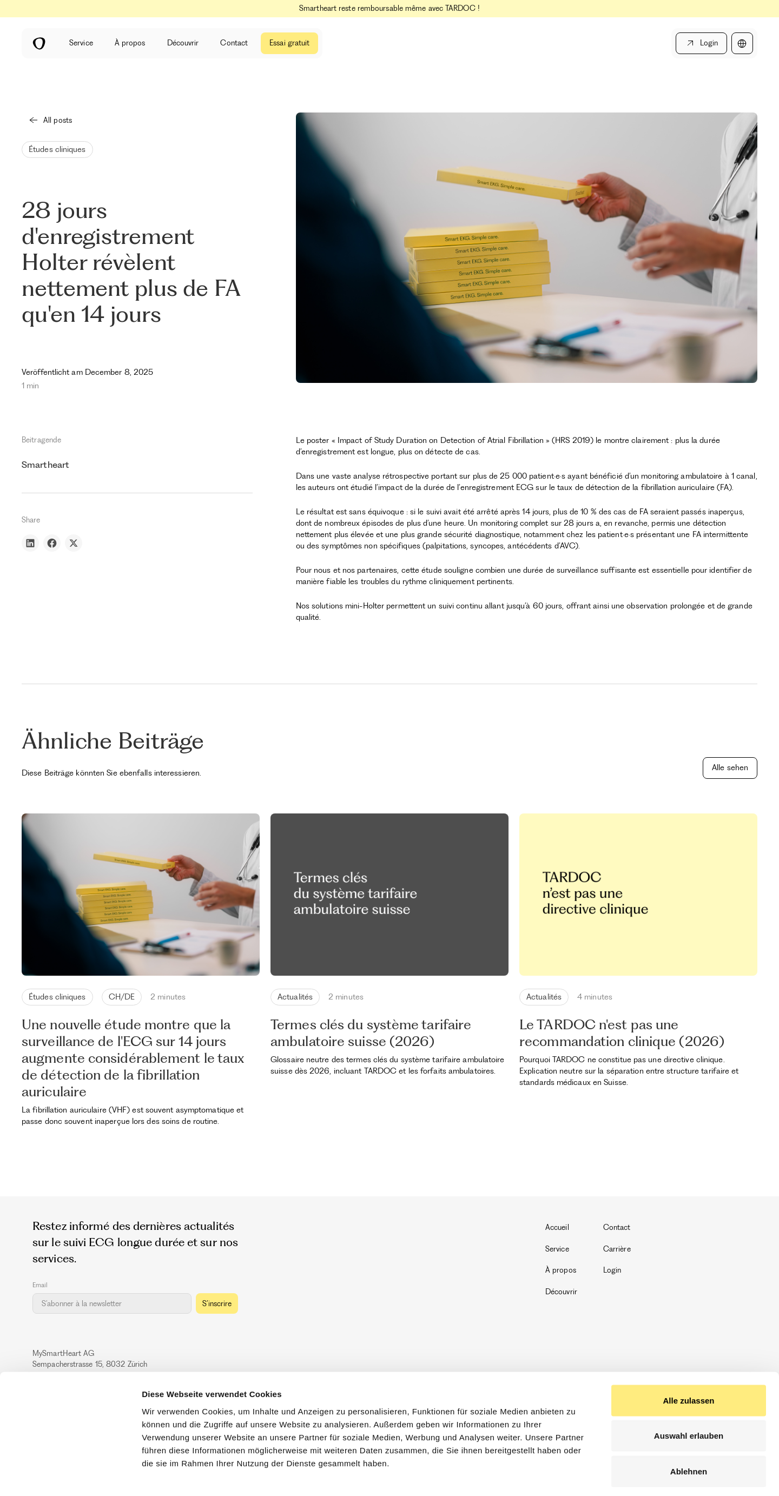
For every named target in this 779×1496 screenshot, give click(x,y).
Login (612, 1270)
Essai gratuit (289, 42)
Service (81, 42)
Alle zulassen (688, 1354)
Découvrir (183, 42)
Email (40, 1285)
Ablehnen (688, 1424)
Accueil (557, 1227)
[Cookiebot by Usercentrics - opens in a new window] (70, 1475)
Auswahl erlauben (688, 1389)
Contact (234, 42)
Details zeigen (575, 1474)
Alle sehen (730, 767)
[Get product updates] (112, 1303)
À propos (130, 42)
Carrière (617, 1249)
